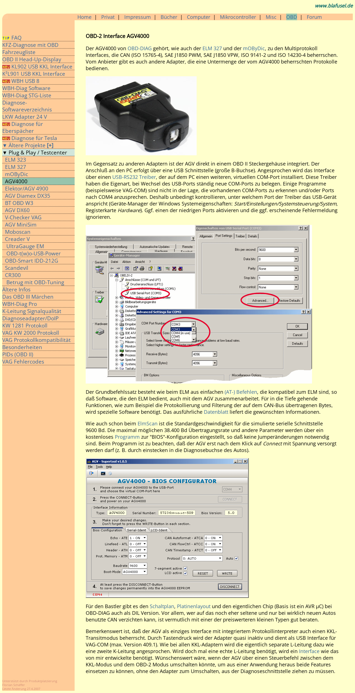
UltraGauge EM (24, 246)
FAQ (12, 37)
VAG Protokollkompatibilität (36, 339)
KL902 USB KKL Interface (41, 66)
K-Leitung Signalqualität (31, 311)
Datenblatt (216, 411)
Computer (198, 17)
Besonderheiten (22, 347)
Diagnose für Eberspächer (22, 127)
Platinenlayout (194, 606)
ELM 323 (15, 159)
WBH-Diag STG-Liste (26, 95)
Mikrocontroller (238, 17)
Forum (314, 17)
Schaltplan (162, 606)
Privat (108, 17)
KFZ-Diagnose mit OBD (30, 44)
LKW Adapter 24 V (24, 116)
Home (84, 17)
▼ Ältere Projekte (27, 145)
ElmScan (148, 423)
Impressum (137, 17)
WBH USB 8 (20, 80)
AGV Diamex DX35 (27, 195)
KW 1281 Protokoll (24, 325)
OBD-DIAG (140, 48)
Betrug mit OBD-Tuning (34, 282)
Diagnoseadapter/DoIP (30, 318)
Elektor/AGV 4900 (26, 188)
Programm (127, 436)
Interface (309, 651)
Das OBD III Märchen (28, 296)
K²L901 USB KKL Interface (33, 73)
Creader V (17, 238)
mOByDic (16, 174)
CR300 (13, 274)
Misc (271, 17)
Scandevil (16, 267)
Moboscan (18, 231)
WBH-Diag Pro (19, 303)
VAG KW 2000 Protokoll (30, 332)
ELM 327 (15, 166)
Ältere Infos (16, 289)
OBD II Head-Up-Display (31, 59)
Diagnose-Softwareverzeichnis (27, 106)
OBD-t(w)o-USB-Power (33, 253)
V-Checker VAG (23, 217)
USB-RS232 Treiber (134, 177)
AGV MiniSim (21, 224)
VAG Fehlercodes (23, 361)
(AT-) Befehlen (241, 392)
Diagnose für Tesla (29, 137)
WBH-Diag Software (26, 88)
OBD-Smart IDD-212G (31, 260)
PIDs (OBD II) (17, 354)
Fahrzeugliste (19, 52)
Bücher (169, 17)
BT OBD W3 (19, 202)
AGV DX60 (17, 210)
